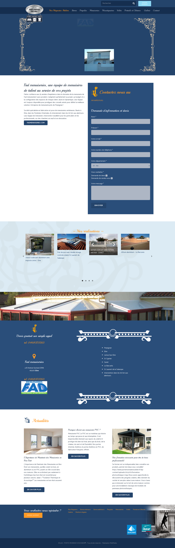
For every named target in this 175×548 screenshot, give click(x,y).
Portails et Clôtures (139, 509)
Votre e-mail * (96, 138)
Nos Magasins (72, 509)
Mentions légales (80, 512)
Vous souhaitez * (97, 172)
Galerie (70, 512)
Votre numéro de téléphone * (102, 150)
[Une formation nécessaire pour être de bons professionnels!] (131, 429)
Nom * (93, 116)
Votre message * (97, 183)
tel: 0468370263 (34, 342)
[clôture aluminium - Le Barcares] (135, 242)
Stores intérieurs (85, 509)
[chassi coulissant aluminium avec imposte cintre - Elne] (40, 244)
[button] (23, 256)
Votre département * (99, 161)
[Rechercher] (118, 3)
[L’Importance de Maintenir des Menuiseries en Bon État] (43, 429)
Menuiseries (119, 509)
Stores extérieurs (98, 509)
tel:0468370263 (97, 100)
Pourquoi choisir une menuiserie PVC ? (84, 430)
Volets (128, 509)
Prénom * (94, 127)
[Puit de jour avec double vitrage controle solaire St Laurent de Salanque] (71, 242)
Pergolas (110, 509)
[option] (40, 248)
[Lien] (34, 13)
